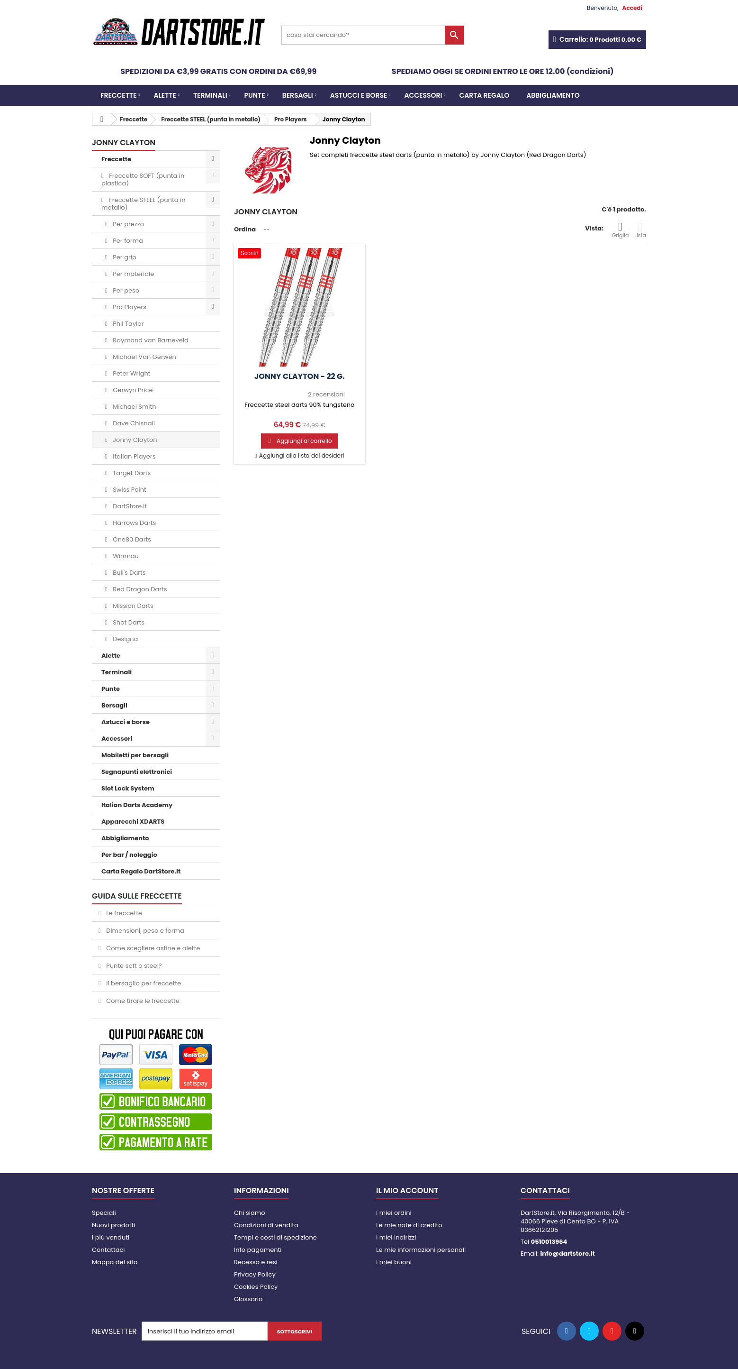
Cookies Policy (256, 1286)
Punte (254, 95)
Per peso (125, 290)
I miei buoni (394, 1262)
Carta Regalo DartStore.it (140, 871)
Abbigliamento (552, 95)
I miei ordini (394, 1212)
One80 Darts (131, 539)
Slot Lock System (127, 788)
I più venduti (110, 1237)
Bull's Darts (128, 572)
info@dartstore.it (567, 1253)
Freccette (118, 95)
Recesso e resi (256, 1262)
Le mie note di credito (409, 1225)
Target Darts (131, 473)
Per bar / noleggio (129, 854)
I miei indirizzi (396, 1237)
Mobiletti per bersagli (135, 755)
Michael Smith (133, 406)
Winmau (125, 555)
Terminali (210, 95)
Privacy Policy (255, 1274)
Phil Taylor (127, 323)
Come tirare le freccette (142, 1000)
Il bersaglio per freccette (143, 983)
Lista (640, 230)
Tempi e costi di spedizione (275, 1237)
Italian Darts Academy (136, 804)
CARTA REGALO (484, 95)
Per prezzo (127, 224)
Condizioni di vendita (266, 1225)
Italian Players (133, 456)
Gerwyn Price (132, 390)
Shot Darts (127, 622)
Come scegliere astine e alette (152, 948)
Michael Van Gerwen (143, 356)
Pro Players (128, 307)
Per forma (127, 240)
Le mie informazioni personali (421, 1249)
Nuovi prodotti (113, 1225)
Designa (124, 638)
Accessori (423, 95)
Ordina (245, 229)
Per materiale (132, 273)
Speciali (104, 1212)
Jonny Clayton (134, 439)
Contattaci (108, 1249)
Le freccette (123, 913)
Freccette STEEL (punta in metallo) (143, 203)
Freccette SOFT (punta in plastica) (142, 179)
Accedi (632, 8)
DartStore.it (129, 506)
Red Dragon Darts (139, 589)
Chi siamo (249, 1212)
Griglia (620, 230)
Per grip (123, 257)
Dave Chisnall (133, 423)
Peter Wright (131, 373)
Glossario (248, 1299)
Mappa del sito (114, 1262)
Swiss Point (128, 489)
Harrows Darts (133, 522)
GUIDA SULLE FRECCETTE (137, 896)
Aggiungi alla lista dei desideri (301, 455)
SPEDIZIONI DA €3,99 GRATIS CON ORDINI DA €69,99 (218, 71)
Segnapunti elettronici (136, 771)
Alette (164, 95)
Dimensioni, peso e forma (144, 930)
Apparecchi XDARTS (132, 821)
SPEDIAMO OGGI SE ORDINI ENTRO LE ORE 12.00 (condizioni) (503, 71)
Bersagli (297, 95)
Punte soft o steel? (133, 965)
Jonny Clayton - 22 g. (299, 376)
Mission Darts (132, 605)
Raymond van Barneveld (150, 340)
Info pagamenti (257, 1249)
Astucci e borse (358, 95)
